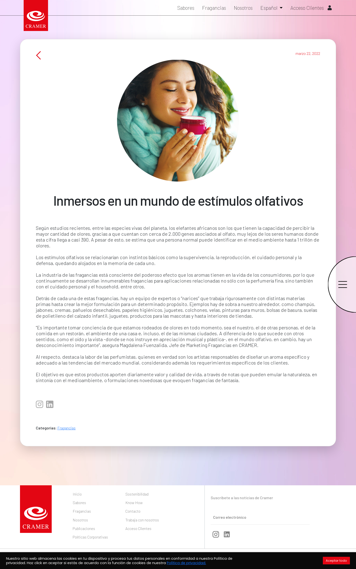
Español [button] (269, 8)
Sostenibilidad (136, 494)
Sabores (185, 8)
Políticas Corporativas (90, 537)
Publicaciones (84, 528)
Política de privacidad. (186, 562)
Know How (134, 502)
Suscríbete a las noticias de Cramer (242, 497)
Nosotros (243, 8)
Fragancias (214, 8)
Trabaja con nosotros (142, 520)
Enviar (289, 516)
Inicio (77, 494)
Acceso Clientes (311, 8)
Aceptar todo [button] (336, 560)
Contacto (132, 511)
